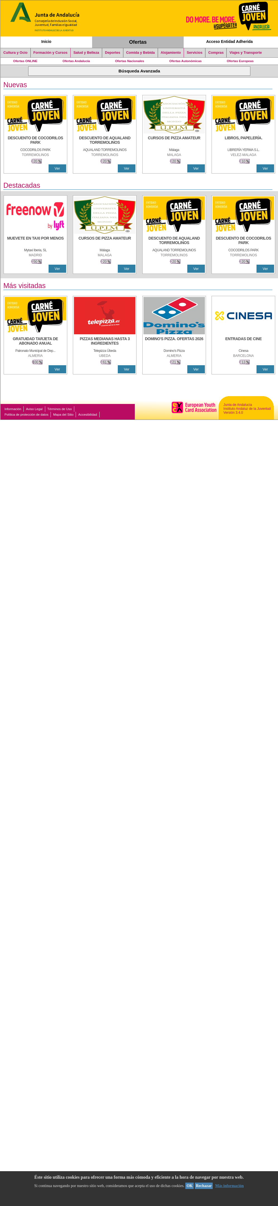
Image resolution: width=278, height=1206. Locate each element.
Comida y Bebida (140, 53)
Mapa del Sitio (63, 414)
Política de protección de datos (26, 414)
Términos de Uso (59, 409)
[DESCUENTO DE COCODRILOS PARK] (35, 141)
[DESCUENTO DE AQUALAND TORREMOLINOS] (104, 141)
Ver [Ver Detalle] (57, 168)
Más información (229, 1186)
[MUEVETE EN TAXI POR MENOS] (35, 241)
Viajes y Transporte (245, 53)
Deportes (112, 53)
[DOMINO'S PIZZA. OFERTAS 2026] (174, 341)
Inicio (46, 41)
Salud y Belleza (86, 53)
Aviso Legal (34, 409)
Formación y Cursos (50, 53)
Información (12, 409)
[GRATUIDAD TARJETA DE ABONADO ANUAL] (35, 341)
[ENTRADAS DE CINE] (243, 341)
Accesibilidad (87, 414)
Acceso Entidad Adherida (229, 41)
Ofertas (138, 42)
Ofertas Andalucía (76, 61)
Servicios (194, 53)
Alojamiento (171, 53)
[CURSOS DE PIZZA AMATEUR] (174, 141)
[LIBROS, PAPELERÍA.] (243, 141)
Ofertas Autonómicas (185, 61)
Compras (216, 53)
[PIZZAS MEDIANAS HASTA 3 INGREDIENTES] (104, 341)
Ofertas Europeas (240, 61)
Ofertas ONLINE (25, 61)
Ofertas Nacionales (129, 61)
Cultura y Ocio (15, 53)
